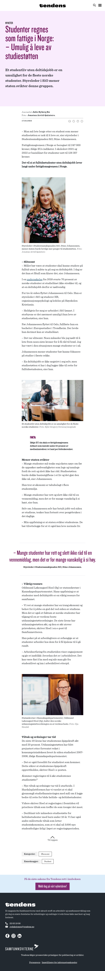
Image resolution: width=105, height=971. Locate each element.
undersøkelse (35, 279)
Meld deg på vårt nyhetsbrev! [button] (52, 886)
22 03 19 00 (13, 923)
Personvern (34, 962)
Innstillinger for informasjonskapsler (59, 962)
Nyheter (9, 23)
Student (47, 861)
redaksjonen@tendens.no (19, 927)
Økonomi (45, 854)
